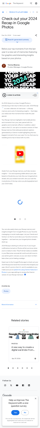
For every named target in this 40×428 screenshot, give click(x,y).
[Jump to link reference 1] (3, 108)
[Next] (37, 12)
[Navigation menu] (3, 3)
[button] (36, 35)
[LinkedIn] (29, 385)
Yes (15, 415)
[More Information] (36, 304)
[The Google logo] (7, 395)
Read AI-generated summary (17, 40)
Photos (6, 291)
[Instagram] (5, 385)
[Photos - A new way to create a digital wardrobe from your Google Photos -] (24, 344)
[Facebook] (23, 385)
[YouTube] (17, 385)
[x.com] (11, 385)
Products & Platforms (18, 12)
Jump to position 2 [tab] (20, 219)
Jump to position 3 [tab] (25, 219)
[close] (35, 401)
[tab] (8, 368)
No (25, 415)
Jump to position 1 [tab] (14, 219)
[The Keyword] (3, 12)
